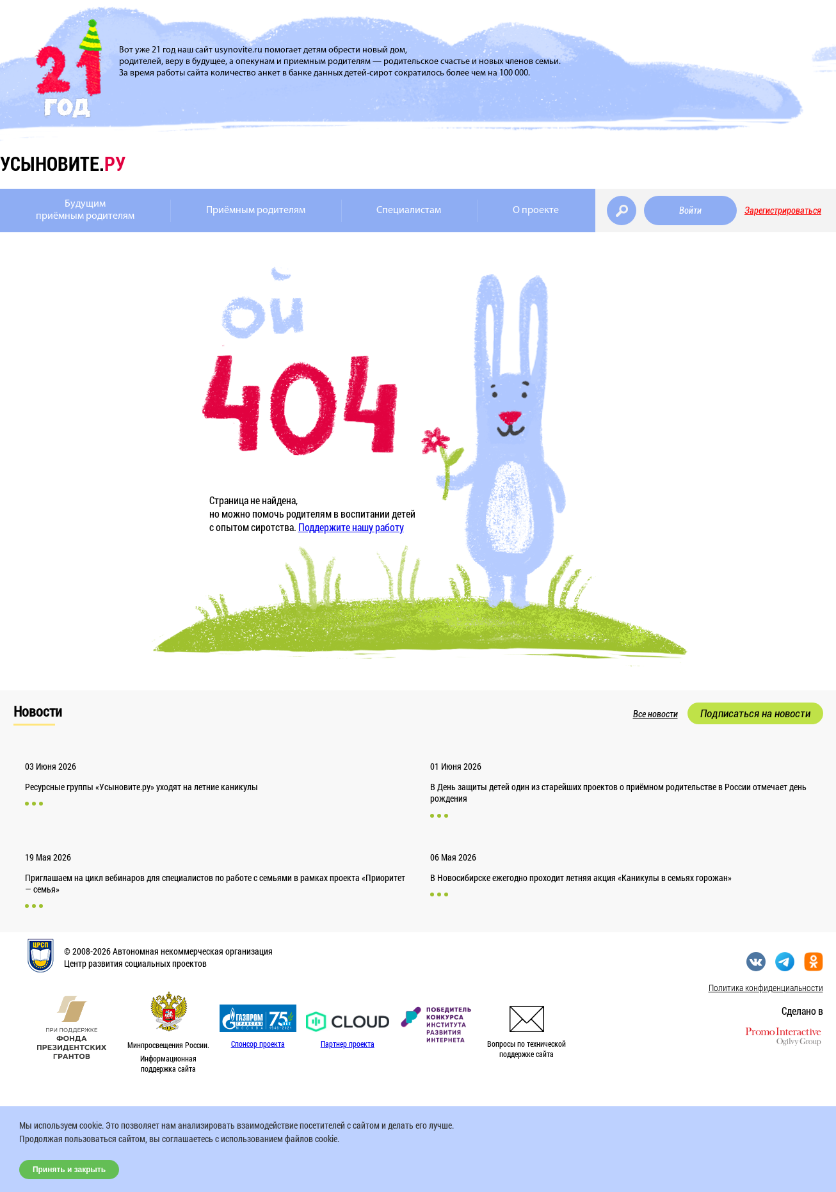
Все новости (655, 714)
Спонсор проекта (258, 1043)
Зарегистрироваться (782, 210)
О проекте (536, 210)
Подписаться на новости (755, 713)
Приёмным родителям (255, 210)
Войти (690, 210)
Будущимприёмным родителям (85, 210)
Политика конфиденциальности (766, 987)
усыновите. (62, 163)
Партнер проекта (347, 1043)
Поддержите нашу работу (351, 527)
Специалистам (408, 210)
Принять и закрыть (69, 1169)
